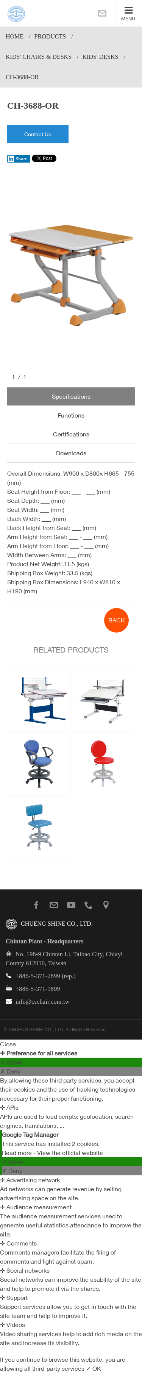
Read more (17, 1152)
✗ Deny (10, 1071)
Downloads (71, 453)
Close (8, 1044)
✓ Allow (10, 1062)
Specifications (71, 396)
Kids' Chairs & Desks (39, 57)
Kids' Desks (100, 57)
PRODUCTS (50, 36)
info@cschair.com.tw (43, 1001)
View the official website (70, 1152)
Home (14, 36)
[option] (71, 273)
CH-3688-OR (22, 77)
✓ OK (93, 1368)
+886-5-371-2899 (38, 976)
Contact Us (37, 134)
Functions (71, 415)
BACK (116, 620)
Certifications (71, 434)
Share (17, 159)
